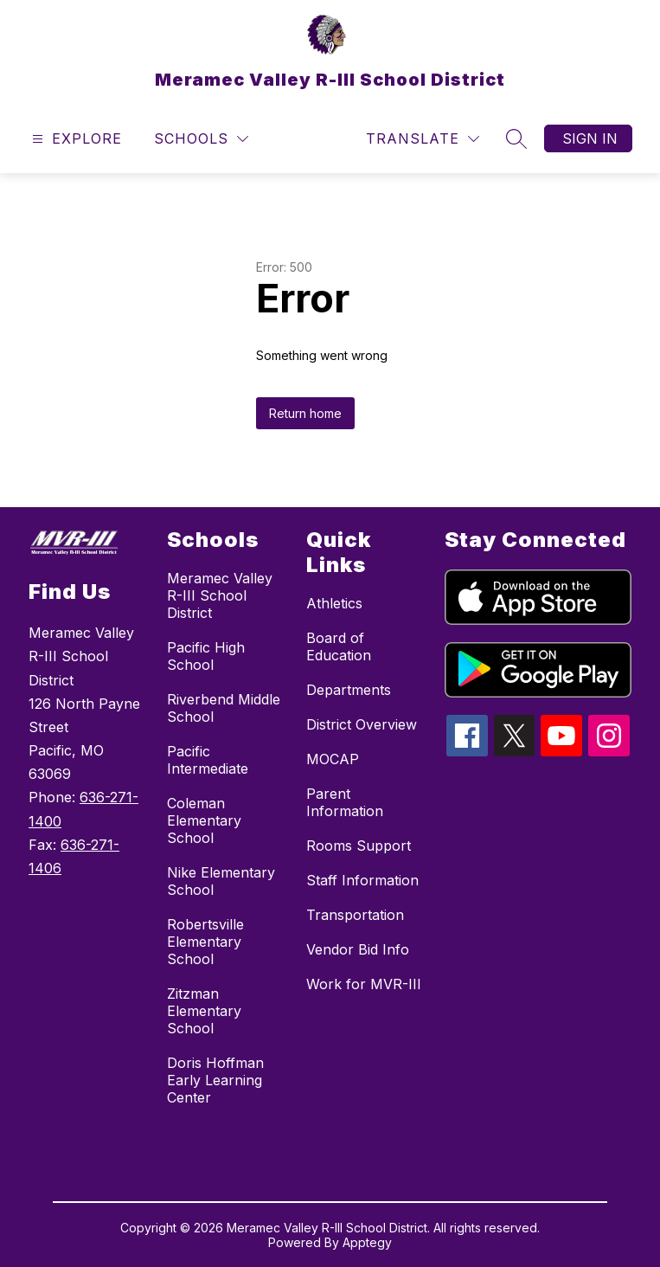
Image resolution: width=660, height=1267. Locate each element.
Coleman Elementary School (204, 820)
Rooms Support (358, 845)
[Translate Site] (423, 139)
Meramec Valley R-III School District (219, 595)
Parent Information (344, 802)
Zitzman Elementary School (204, 1011)
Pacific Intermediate (207, 760)
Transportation (355, 914)
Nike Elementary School (221, 881)
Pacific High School (206, 656)
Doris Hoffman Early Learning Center (215, 1080)
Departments (348, 689)
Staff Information (362, 880)
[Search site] (516, 138)
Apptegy (367, 1242)
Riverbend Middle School (223, 708)
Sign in (590, 138)
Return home (305, 413)
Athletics (334, 603)
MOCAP (332, 759)
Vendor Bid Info (357, 949)
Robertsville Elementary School (205, 942)
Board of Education (338, 646)
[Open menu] (75, 139)
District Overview (361, 724)
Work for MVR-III (363, 984)
